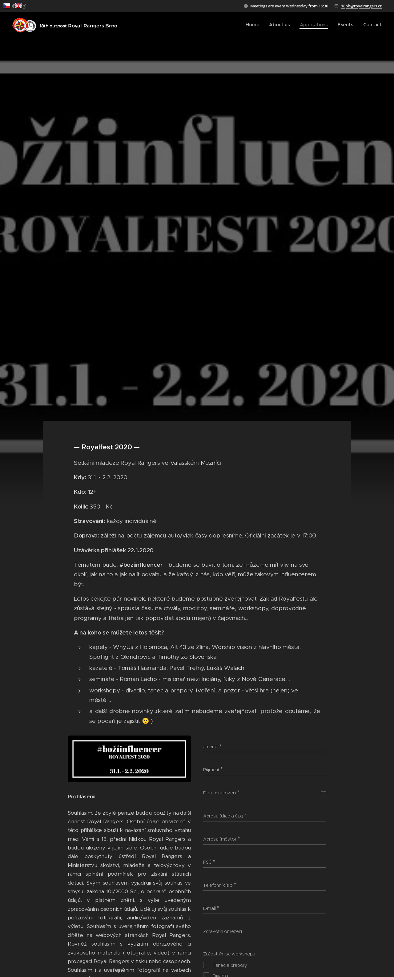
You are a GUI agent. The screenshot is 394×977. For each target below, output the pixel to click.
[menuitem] (264, 25)
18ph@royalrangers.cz (361, 6)
